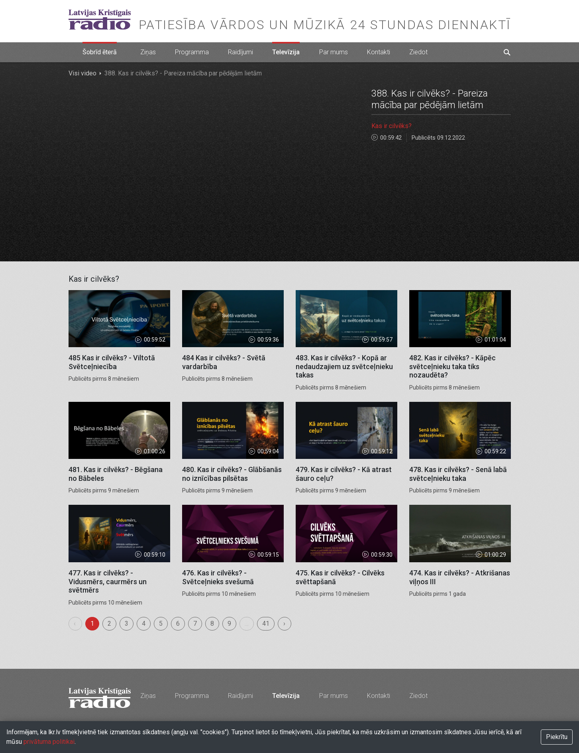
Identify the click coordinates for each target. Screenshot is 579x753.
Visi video (82, 73)
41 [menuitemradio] (265, 623)
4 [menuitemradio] (143, 623)
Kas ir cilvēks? (391, 126)
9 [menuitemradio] (229, 623)
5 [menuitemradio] (161, 623)
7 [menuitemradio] (195, 623)
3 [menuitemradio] (126, 623)
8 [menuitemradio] (212, 623)
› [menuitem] (284, 623)
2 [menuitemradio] (109, 623)
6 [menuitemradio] (178, 623)
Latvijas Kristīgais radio (100, 20)
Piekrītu (556, 737)
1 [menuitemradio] (92, 623)
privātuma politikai (49, 741)
